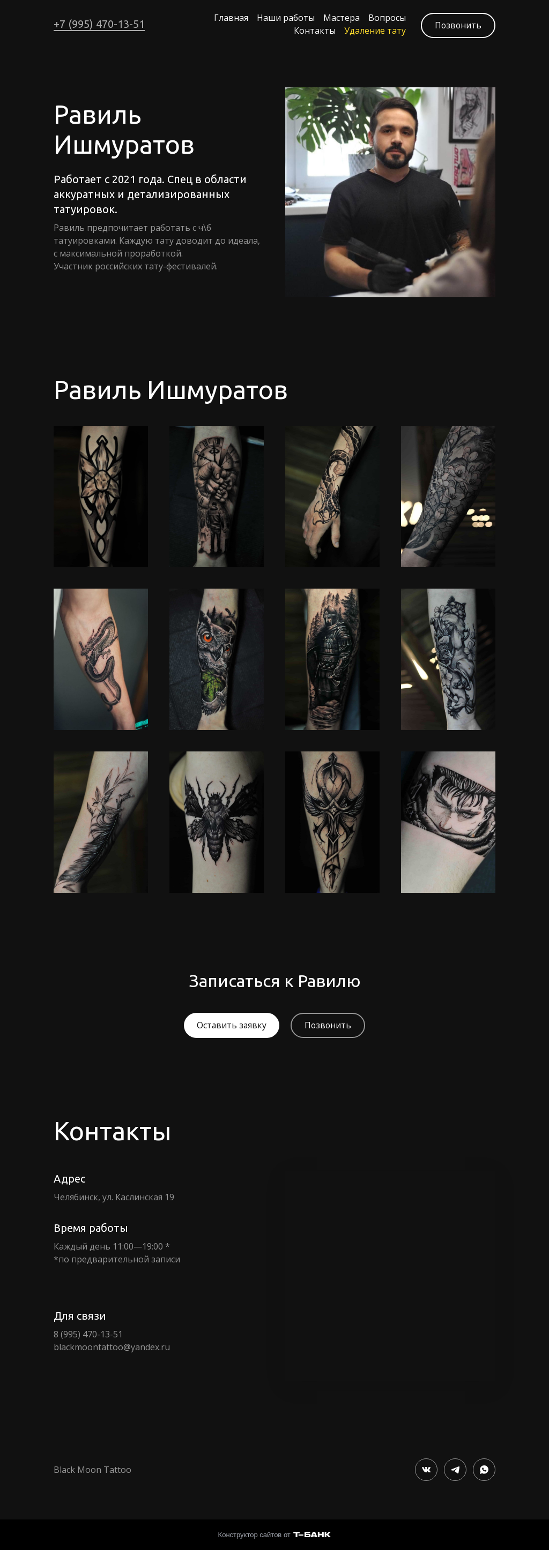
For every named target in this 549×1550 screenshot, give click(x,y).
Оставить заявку (230, 1024)
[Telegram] (455, 1468)
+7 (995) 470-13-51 (99, 23)
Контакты (311, 30)
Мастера (338, 17)
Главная (228, 17)
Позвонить (457, 23)
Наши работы (282, 17)
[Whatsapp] (484, 1468)
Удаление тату (372, 30)
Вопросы (384, 17)
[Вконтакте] (426, 1468)
